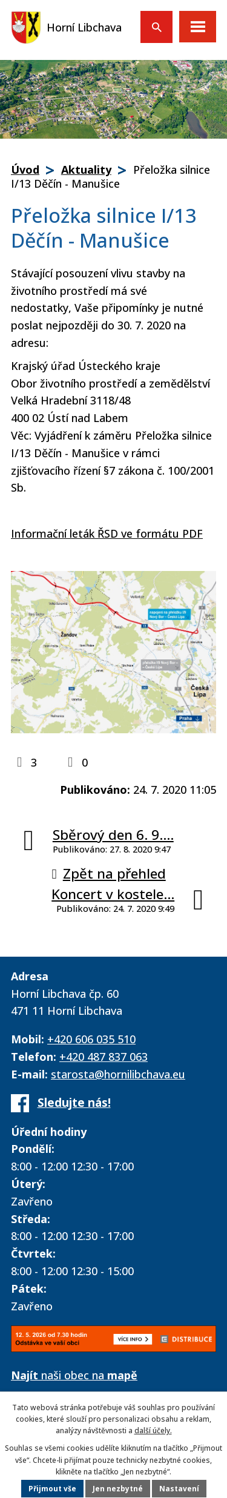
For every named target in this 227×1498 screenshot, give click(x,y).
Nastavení (179, 1488)
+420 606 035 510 (91, 1039)
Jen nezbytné (118, 1488)
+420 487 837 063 (103, 1056)
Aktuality (86, 169)
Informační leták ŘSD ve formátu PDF (107, 533)
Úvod (25, 169)
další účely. (153, 1430)
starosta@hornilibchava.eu (118, 1074)
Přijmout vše (52, 1488)
